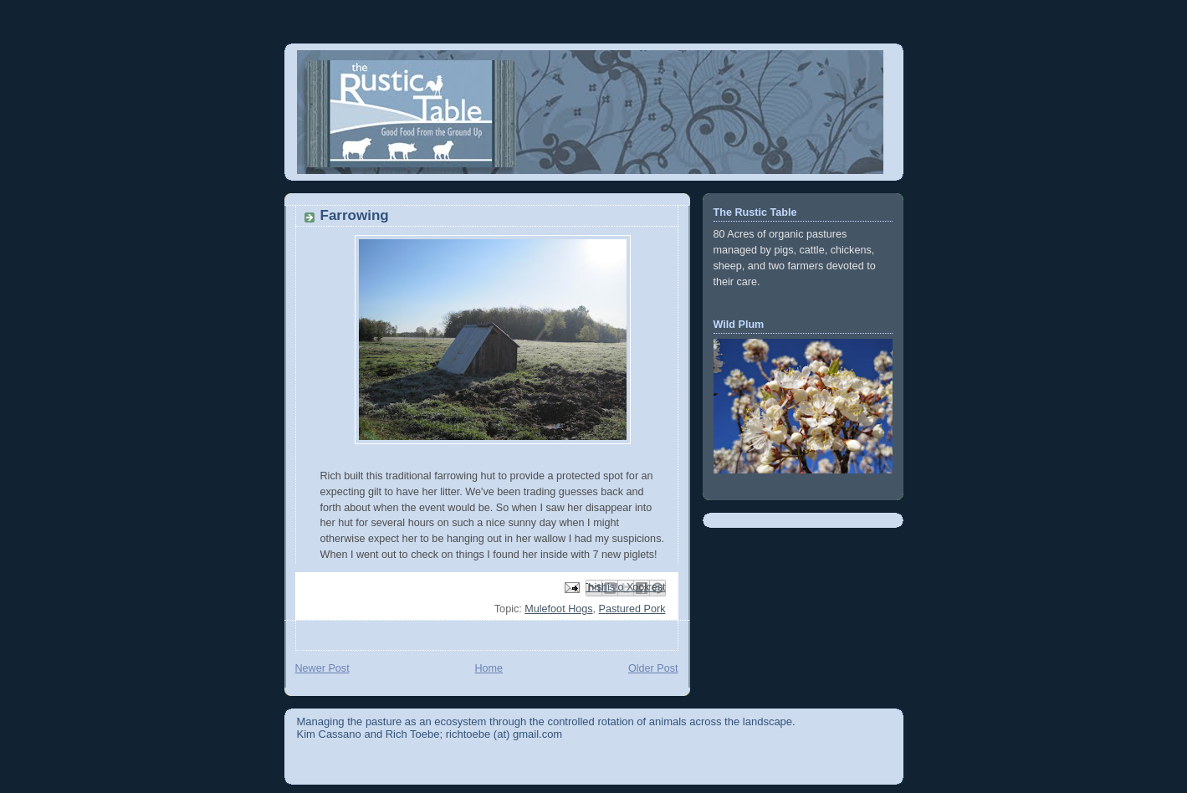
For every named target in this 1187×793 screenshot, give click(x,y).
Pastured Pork (632, 609)
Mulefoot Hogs (558, 609)
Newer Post (322, 668)
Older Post (653, 668)
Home (488, 668)
